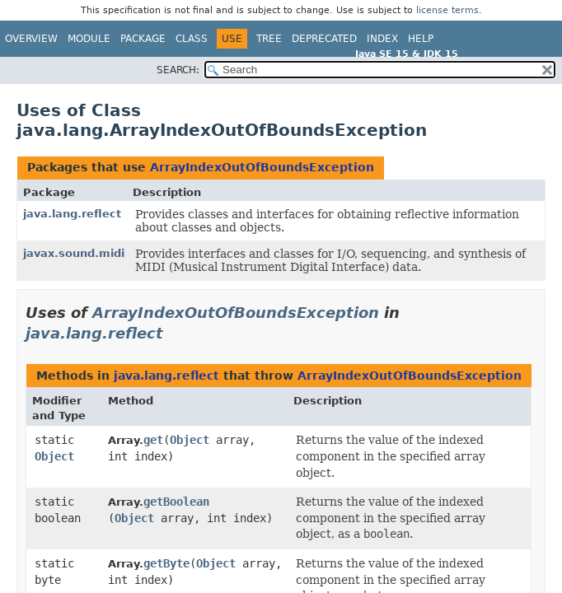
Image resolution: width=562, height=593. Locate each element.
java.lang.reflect (72, 214)
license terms (447, 10)
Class (192, 38)
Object (54, 456)
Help (420, 38)
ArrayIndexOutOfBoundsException (262, 167)
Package (143, 38)
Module (89, 38)
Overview (31, 38)
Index (382, 38)
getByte (166, 563)
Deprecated (324, 38)
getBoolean (176, 501)
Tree (269, 38)
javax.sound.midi (73, 253)
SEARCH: (178, 70)
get (153, 439)
